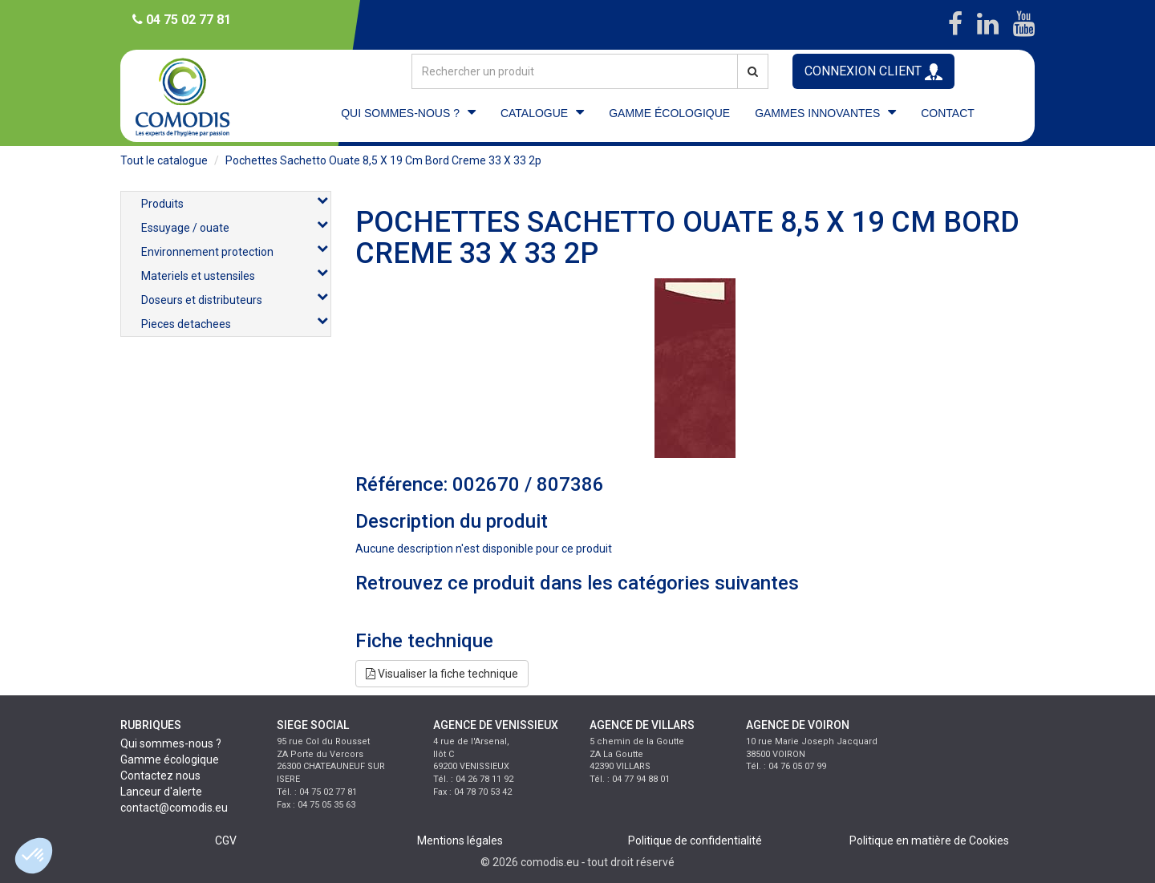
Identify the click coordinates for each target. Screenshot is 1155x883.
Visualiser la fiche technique (442, 673)
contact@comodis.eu (174, 807)
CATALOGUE (534, 113)
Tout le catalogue (164, 160)
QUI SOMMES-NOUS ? (400, 113)
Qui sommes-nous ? (170, 743)
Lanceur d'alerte (161, 791)
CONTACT (948, 113)
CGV (226, 840)
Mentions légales (460, 840)
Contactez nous (160, 775)
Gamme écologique (169, 759)
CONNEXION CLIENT (873, 71)
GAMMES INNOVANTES (817, 113)
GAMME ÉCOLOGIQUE (669, 113)
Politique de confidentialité (695, 840)
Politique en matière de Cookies (929, 840)
